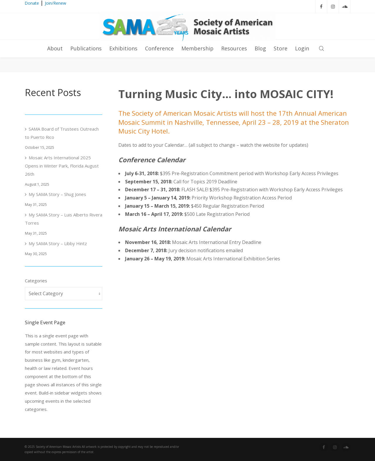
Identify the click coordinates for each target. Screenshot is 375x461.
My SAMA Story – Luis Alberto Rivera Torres (63, 219)
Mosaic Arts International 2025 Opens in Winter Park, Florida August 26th (62, 166)
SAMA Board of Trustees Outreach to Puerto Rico (62, 133)
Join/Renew (55, 3)
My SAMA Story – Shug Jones (57, 194)
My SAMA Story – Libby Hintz (58, 243)
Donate (32, 3)
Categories (36, 281)
